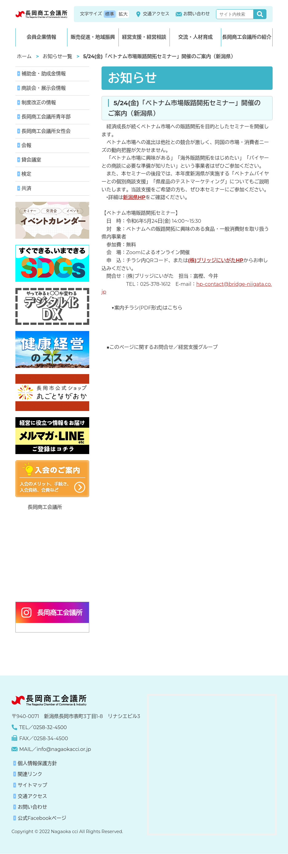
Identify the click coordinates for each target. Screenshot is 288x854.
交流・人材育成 (195, 37)
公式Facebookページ (42, 818)
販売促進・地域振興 (93, 37)
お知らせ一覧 (57, 56)
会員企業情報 (41, 37)
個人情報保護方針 (37, 763)
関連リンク (30, 774)
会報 (26, 145)
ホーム (24, 56)
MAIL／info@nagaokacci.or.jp (55, 749)
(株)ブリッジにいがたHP (215, 260)
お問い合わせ (193, 14)
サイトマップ (32, 785)
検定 (26, 174)
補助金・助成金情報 (44, 74)
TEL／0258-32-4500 (43, 727)
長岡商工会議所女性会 (46, 131)
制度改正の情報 (39, 103)
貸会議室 (31, 160)
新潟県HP (134, 197)
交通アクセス (152, 14)
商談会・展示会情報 (44, 88)
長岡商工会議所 (45, 507)
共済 (26, 188)
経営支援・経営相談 (144, 37)
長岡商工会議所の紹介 (246, 37)
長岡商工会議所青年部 (46, 117)
